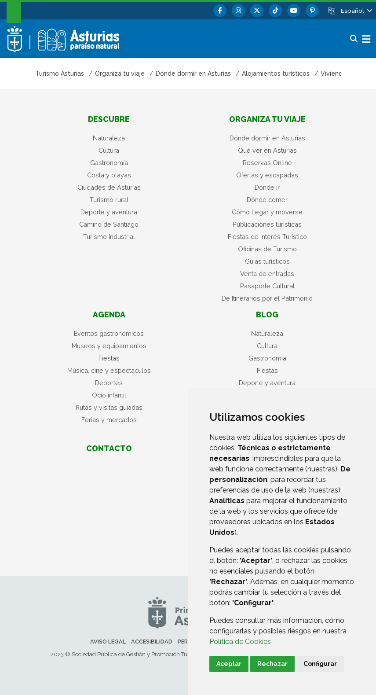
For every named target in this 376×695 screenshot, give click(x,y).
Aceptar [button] (228, 663)
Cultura (109, 150)
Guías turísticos (267, 261)
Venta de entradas (267, 273)
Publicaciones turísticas (267, 224)
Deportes (109, 382)
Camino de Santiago (109, 224)
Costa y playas (109, 175)
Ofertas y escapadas (267, 175)
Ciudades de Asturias (109, 187)
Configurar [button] (320, 663)
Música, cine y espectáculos (109, 370)
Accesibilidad (151, 641)
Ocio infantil (109, 395)
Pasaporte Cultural (267, 286)
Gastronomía (109, 162)
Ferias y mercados (109, 419)
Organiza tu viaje (267, 119)
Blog (267, 314)
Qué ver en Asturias (267, 150)
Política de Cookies (240, 641)
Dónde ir (267, 187)
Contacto (109, 448)
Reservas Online (267, 162)
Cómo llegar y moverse (267, 212)
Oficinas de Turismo (267, 249)
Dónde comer (267, 199)
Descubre (109, 119)
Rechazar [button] (272, 663)
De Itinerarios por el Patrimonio (267, 298)
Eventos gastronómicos (109, 333)
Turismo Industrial (109, 236)
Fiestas (109, 358)
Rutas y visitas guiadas (109, 407)
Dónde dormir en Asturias (267, 138)
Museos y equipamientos (109, 345)
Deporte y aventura (108, 212)
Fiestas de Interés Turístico (267, 236)
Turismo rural (109, 199)
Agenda (109, 314)
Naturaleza (109, 138)
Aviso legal (108, 641)
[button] (356, 10)
